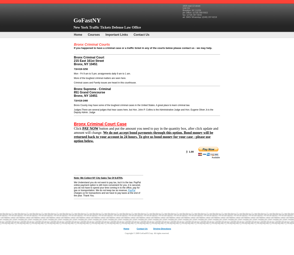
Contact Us (141, 34)
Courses (94, 34)
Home (78, 34)
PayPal (131, 190)
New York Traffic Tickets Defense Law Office (107, 27)
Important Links (116, 34)
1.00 (191, 151)
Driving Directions (162, 229)
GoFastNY (88, 20)
